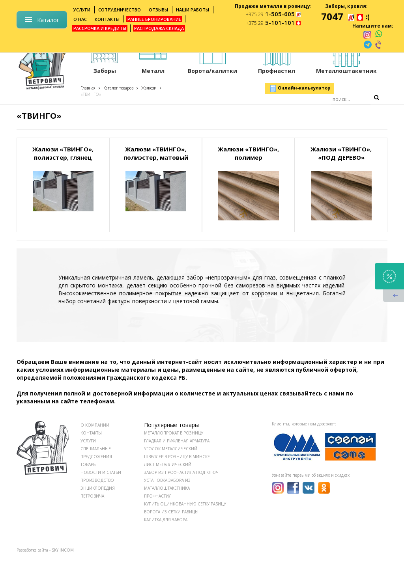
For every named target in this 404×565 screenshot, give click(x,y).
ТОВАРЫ (88, 464)
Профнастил (158, 496)
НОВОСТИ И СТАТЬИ (100, 472)
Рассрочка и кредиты (99, 28)
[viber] (379, 44)
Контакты (107, 19)
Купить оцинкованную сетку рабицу (185, 504)
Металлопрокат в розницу (173, 433)
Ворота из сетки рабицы (171, 512)
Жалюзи (149, 88)
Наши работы (192, 10)
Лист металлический (167, 464)
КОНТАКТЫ (91, 433)
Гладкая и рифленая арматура (176, 441)
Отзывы (158, 10)
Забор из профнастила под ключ (181, 472)
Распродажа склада (159, 28)
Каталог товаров (118, 88)
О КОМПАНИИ (94, 425)
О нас (80, 19)
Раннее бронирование (154, 19)
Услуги (82, 10)
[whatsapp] (378, 34)
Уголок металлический (170, 448)
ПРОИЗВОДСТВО (97, 480)
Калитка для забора (165, 519)
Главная (87, 88)
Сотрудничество (119, 10)
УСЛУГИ (88, 441)
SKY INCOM (63, 550)
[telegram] (368, 44)
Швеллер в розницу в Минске (177, 456)
